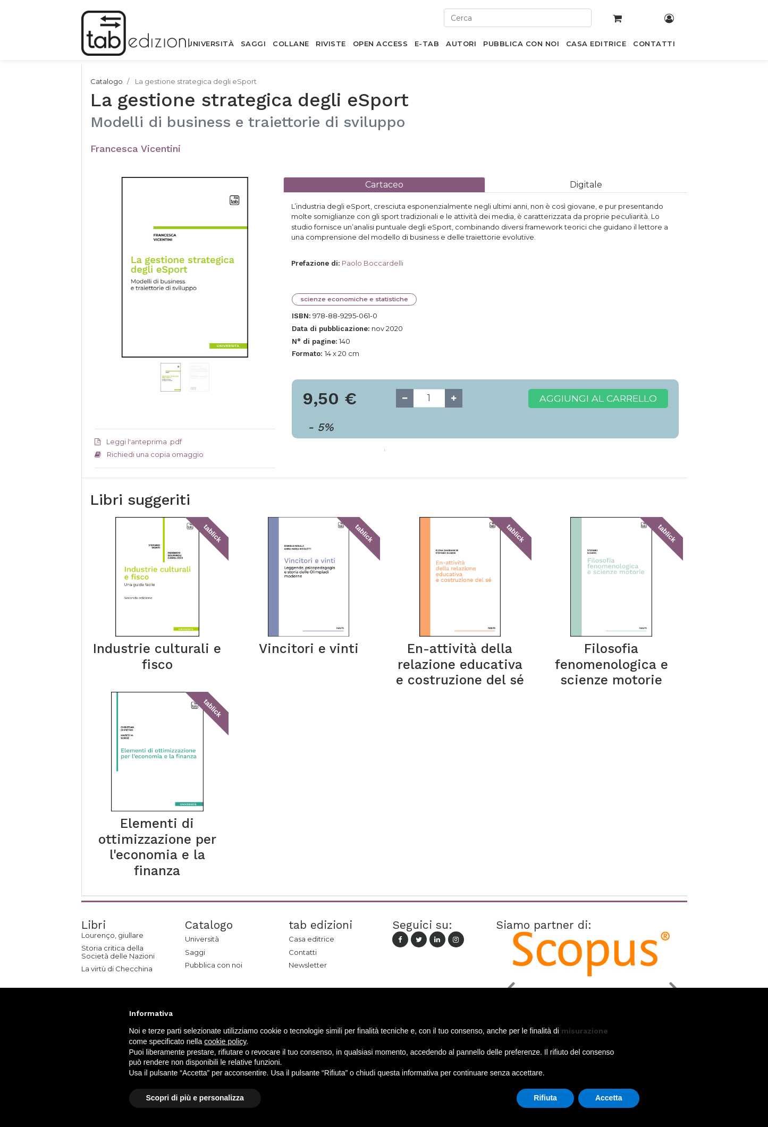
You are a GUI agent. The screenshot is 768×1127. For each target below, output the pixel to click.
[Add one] (453, 398)
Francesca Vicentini (135, 148)
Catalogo (106, 81)
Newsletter (308, 965)
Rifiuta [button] (545, 1098)
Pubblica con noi (213, 965)
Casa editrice (311, 939)
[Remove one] (404, 398)
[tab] (384, 184)
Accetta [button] (608, 1098)
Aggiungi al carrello (598, 398)
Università (202, 939)
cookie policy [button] (225, 1041)
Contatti (303, 952)
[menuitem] (211, 46)
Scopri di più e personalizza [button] (195, 1098)
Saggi (195, 952)
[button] (108, 283)
